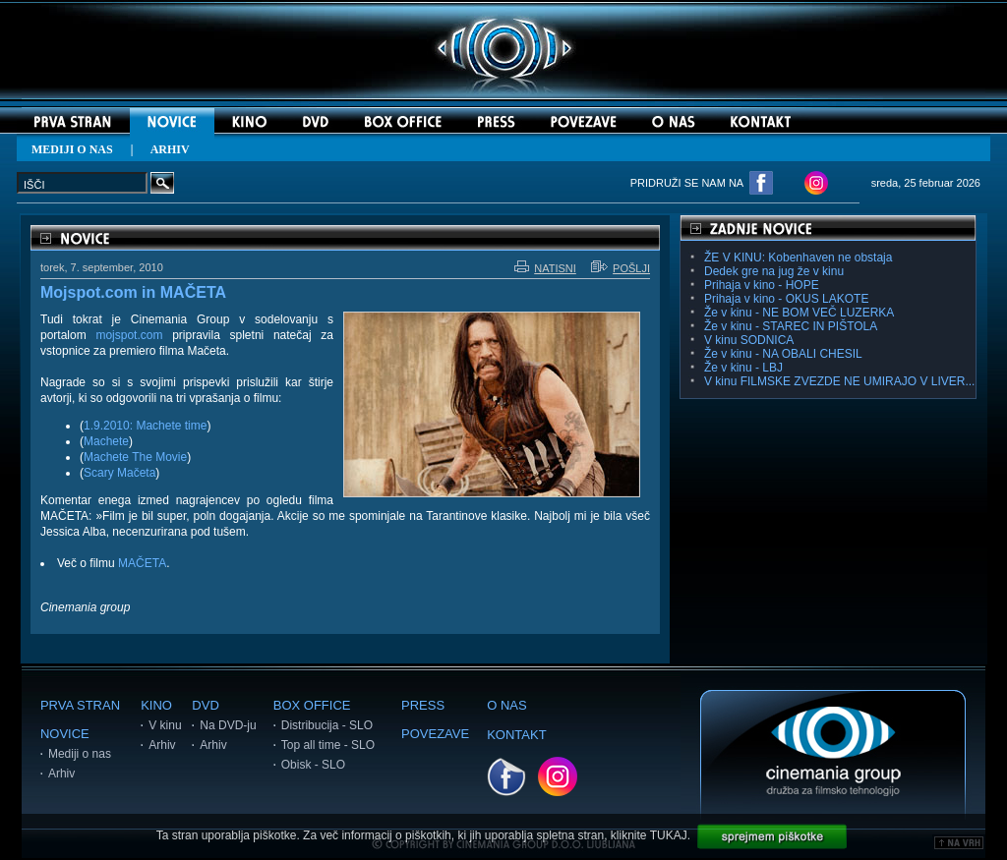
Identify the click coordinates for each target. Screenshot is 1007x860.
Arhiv (61, 773)
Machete (106, 441)
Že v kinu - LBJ (743, 367)
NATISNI (545, 268)
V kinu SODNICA (749, 340)
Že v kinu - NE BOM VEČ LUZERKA (799, 312)
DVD (205, 705)
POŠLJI (620, 268)
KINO (156, 705)
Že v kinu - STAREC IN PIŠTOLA (790, 326)
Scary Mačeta (119, 473)
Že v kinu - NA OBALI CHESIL (783, 354)
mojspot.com (128, 335)
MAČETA (142, 563)
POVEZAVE (435, 733)
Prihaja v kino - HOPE (761, 285)
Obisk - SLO (313, 765)
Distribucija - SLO (327, 725)
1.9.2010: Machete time (145, 425)
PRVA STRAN (80, 705)
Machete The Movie (135, 457)
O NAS (506, 705)
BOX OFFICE (312, 705)
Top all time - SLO (328, 745)
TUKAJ (668, 835)
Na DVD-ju (228, 725)
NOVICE (64, 733)
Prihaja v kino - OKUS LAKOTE (786, 299)
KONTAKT (516, 734)
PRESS (422, 705)
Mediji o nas (79, 754)
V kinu (164, 725)
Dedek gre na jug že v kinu (774, 271)
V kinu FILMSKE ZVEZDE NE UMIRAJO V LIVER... (839, 381)
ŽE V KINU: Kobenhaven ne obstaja (798, 257)
